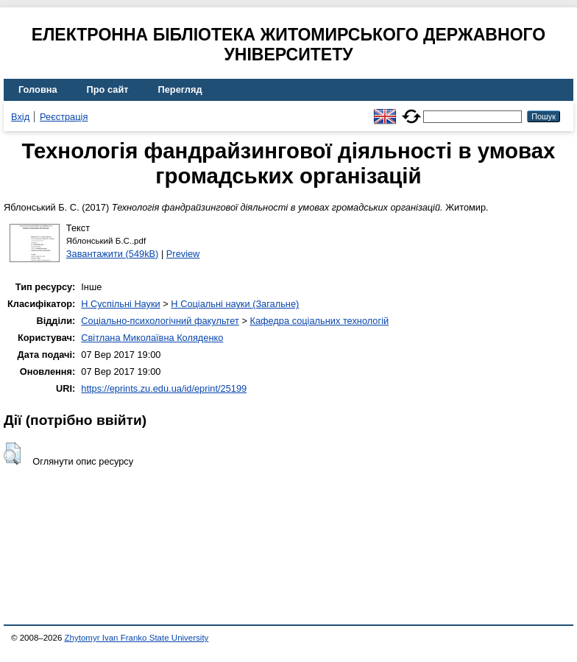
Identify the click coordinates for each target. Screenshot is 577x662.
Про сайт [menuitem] (108, 89)
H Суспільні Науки (120, 303)
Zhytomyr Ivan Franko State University (137, 637)
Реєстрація (64, 116)
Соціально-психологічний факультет (160, 320)
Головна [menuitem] (37, 89)
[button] (12, 454)
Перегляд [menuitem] (180, 89)
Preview (183, 253)
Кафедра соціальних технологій (319, 320)
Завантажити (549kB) (112, 253)
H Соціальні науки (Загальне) (235, 303)
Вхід (20, 116)
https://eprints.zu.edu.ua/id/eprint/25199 (164, 388)
